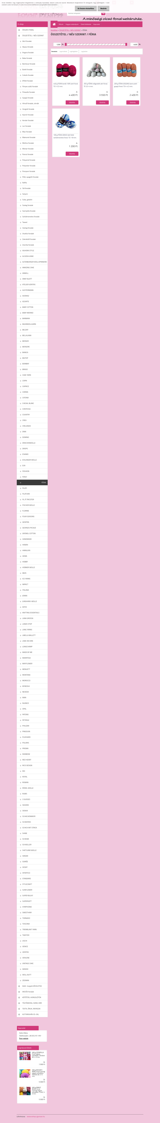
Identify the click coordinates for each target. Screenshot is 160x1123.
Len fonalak (26, 126)
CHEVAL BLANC (28, 403)
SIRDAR (25, 856)
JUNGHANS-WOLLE (29, 601)
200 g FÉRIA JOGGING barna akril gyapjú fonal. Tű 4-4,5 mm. (125, 85)
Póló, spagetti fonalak (30, 177)
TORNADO (26, 918)
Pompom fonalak (28, 171)
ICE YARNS (26, 578)
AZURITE (25, 301)
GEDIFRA (25, 522)
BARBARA (26, 318)
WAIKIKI (25, 969)
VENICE (25, 946)
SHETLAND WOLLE (29, 850)
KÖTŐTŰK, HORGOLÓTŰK (31, 997)
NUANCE (25, 703)
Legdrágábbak (74, 51)
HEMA (24, 556)
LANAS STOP (27, 624)
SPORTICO (26, 873)
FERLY (24, 476)
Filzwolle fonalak (28, 92)
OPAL (24, 708)
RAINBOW (26, 754)
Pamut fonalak (27, 154)
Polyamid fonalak (28, 160)
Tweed (24, 222)
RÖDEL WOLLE (27, 788)
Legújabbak (84, 51)
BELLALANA (26, 335)
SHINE (24, 833)
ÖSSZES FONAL (28, 30)
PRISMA (25, 748)
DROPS (25, 448)
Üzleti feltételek (86, 24)
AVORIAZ (25, 295)
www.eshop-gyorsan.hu (36, 1116)
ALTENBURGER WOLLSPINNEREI (34, 261)
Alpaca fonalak (27, 46)
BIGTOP (25, 358)
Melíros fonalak (28, 143)
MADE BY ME (27, 652)
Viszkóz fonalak (28, 233)
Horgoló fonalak (28, 109)
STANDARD (26, 878)
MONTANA (26, 674)
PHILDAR (25, 725)
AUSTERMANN (27, 290)
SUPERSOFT (27, 901)
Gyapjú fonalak (27, 97)
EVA (23, 465)
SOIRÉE (25, 861)
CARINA (25, 392)
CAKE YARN (26, 375)
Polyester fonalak (28, 165)
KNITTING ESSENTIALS (30, 612)
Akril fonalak (27, 41)
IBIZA (24, 573)
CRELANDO (26, 426)
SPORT (25, 867)
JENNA (24, 595)
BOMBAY (25, 363)
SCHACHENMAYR (28, 816)
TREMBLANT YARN (29, 929)
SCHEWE (25, 839)
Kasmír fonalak (27, 114)
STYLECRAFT (27, 884)
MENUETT (26, 669)
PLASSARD (26, 737)
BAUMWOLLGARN (29, 324)
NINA (24, 697)
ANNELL (25, 273)
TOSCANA (26, 923)
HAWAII (25, 544)
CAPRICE (25, 386)
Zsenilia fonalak (28, 245)
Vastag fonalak (27, 228)
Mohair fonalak (28, 148)
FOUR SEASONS (28, 516)
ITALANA (25, 590)
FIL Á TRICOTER (28, 499)
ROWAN (25, 782)
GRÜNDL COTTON (29, 533)
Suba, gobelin (27, 199)
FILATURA (26, 493)
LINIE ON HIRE (27, 641)
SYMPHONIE (27, 906)
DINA (24, 431)
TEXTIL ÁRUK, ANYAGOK (31, 1008)
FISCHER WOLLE (28, 505)
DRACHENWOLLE (28, 443)
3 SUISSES (26, 799)
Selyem (25, 194)
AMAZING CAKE (28, 267)
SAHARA (25, 805)
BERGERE (26, 346)
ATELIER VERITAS (28, 284)
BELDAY (25, 329)
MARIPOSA (26, 658)
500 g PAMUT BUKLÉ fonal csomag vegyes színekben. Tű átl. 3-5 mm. (38, 1090)
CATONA (25, 397)
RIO (23, 771)
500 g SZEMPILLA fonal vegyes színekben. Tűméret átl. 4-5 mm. (38, 1055)
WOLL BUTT (26, 974)
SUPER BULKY (27, 895)
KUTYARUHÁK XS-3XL (30, 1014)
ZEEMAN (25, 980)
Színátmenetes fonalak (30, 216)
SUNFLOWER (27, 889)
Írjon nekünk (23, 1038)
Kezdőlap (54, 30)
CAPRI (24, 380)
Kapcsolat (96, 24)
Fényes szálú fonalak (30, 86)
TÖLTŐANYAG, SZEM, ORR (32, 1003)
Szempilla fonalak (28, 211)
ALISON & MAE (28, 256)
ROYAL (24, 776)
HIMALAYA (26, 550)
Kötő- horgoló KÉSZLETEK (32, 986)
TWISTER (25, 935)
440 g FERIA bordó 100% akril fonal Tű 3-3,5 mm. (65, 85)
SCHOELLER (26, 844)
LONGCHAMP (27, 646)
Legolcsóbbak (63, 51)
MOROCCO (26, 680)
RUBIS (24, 793)
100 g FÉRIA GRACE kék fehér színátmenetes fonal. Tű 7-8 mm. (65, 136)
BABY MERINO (27, 312)
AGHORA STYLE (28, 250)
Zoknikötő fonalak (29, 239)
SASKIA (25, 810)
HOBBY (25, 561)
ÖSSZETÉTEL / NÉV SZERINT (33, 35)
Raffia (24, 182)
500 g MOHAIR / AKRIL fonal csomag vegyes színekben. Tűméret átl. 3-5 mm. (38, 1073)
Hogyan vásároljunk (72, 24)
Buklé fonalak (27, 69)
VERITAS (25, 952)
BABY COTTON (27, 307)
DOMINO (25, 437)
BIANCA (25, 352)
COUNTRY (26, 414)
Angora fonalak (28, 52)
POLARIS (25, 742)
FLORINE (25, 510)
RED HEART (26, 759)
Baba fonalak (27, 58)
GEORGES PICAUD (29, 527)
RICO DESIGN (27, 765)
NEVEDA (25, 691)
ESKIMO (25, 454)
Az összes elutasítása (86, 8)
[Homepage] (55, 24)
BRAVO (25, 369)
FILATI (24, 488)
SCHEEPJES (26, 822)
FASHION (25, 471)
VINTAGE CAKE (27, 963)
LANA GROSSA (27, 618)
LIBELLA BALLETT (29, 635)
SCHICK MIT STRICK (29, 827)
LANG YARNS (27, 629)
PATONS (25, 714)
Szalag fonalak (27, 205)
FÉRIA (43, 482)
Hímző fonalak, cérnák (30, 103)
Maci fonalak (27, 131)
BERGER (25, 341)
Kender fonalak (28, 120)
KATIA (24, 607)
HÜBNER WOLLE (28, 567)
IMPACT (25, 584)
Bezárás (103, 8)
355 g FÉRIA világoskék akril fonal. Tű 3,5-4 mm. (96, 85)
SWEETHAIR (27, 912)
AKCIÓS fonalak (28, 991)
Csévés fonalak (27, 75)
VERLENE (25, 957)
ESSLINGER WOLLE (29, 459)
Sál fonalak (26, 188)
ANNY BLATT (27, 278)
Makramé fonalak (28, 137)
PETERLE (25, 720)
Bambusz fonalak (28, 63)
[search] (103, 13)
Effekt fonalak (27, 80)
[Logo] (32, 13)
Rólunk (61, 24)
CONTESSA (26, 409)
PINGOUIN (26, 731)
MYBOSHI (26, 686)
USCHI (24, 940)
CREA (24, 420)
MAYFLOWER (27, 663)
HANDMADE (27, 539)
